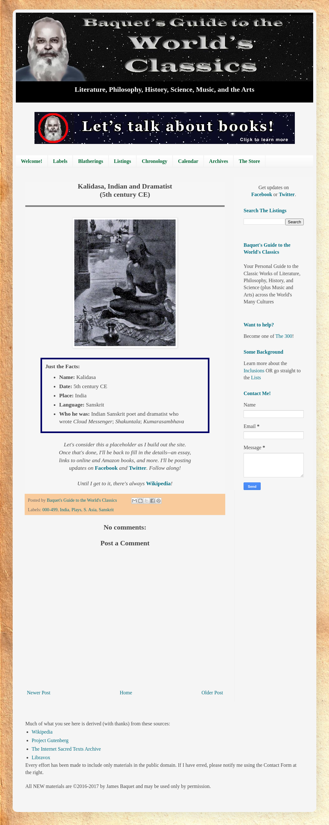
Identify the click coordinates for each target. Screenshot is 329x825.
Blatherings (90, 161)
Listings (122, 161)
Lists (256, 377)
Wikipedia (42, 732)
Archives (218, 161)
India (64, 509)
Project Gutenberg (50, 740)
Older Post (212, 692)
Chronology (154, 161)
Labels (60, 161)
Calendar (188, 161)
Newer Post (38, 692)
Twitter (137, 468)
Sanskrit (106, 509)
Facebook (107, 468)
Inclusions (254, 370)
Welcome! (31, 161)
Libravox (41, 757)
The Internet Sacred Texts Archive (66, 749)
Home (126, 692)
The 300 (284, 336)
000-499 (50, 509)
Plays (76, 509)
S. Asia (90, 509)
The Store (249, 161)
